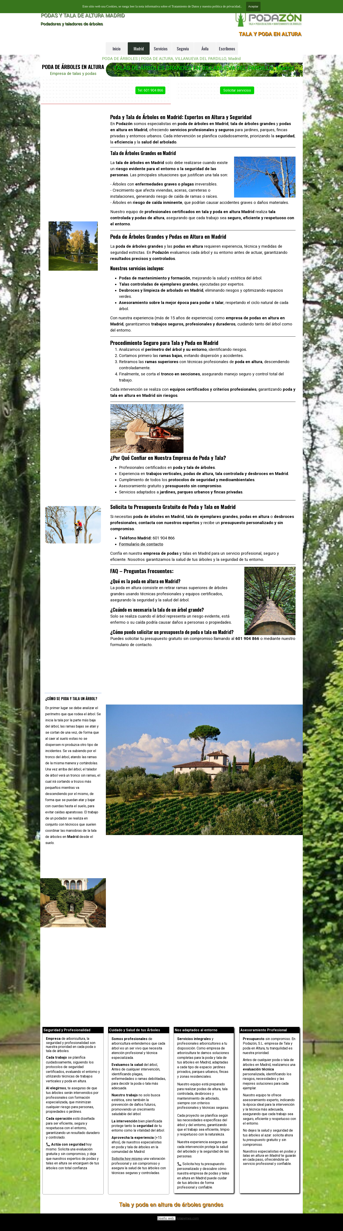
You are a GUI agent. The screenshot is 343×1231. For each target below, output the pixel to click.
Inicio (117, 48)
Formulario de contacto (148, 527)
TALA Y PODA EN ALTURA (270, 34)
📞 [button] (179, 1164)
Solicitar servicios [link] (257, 90)
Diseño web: (166, 1218)
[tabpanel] (73, 70)
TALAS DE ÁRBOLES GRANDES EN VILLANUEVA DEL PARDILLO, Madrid (204, 68)
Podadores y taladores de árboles (71, 23)
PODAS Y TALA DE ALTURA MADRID (83, 15)
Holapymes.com (187, 1218)
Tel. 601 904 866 (130, 90)
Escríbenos (227, 48)
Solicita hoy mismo (127, 1159)
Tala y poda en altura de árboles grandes (171, 1204)
